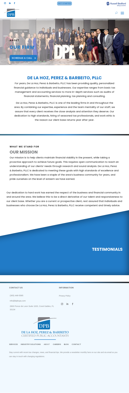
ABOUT (47, 345)
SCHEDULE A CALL (22, 58)
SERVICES (13, 345)
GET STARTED (64, 3)
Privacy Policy (64, 296)
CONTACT (76, 345)
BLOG (66, 345)
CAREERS (57, 345)
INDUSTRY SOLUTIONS (31, 345)
